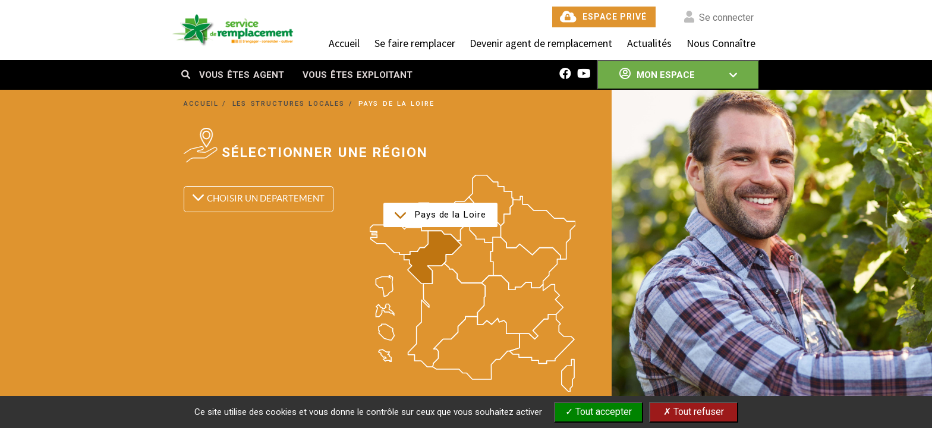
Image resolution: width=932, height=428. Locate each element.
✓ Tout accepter (598, 411)
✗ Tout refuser (693, 411)
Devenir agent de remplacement (541, 43)
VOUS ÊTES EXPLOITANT (358, 75)
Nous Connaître (721, 43)
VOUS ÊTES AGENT (241, 75)
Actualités (649, 43)
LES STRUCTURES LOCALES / (294, 103)
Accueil (344, 43)
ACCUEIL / (207, 103)
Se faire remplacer (414, 43)
